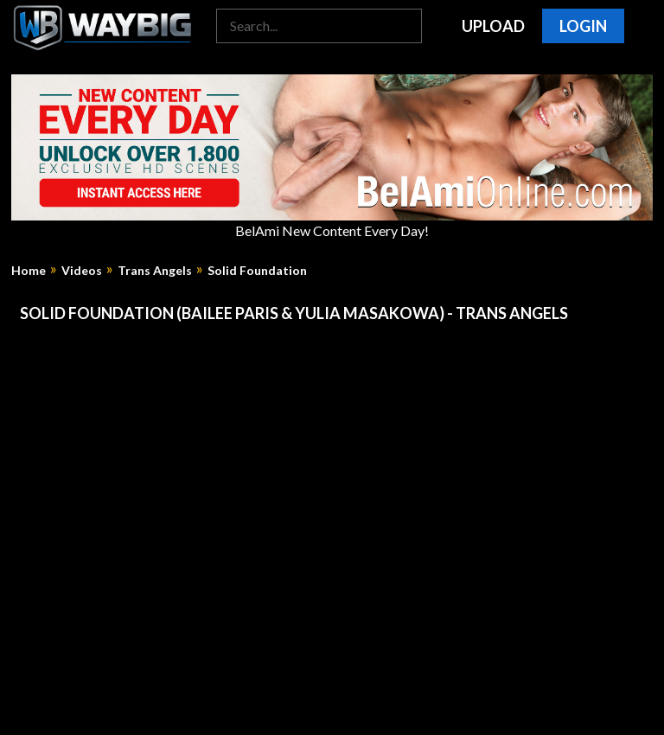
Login (583, 25)
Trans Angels (155, 271)
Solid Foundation (257, 271)
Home (28, 271)
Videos (81, 271)
